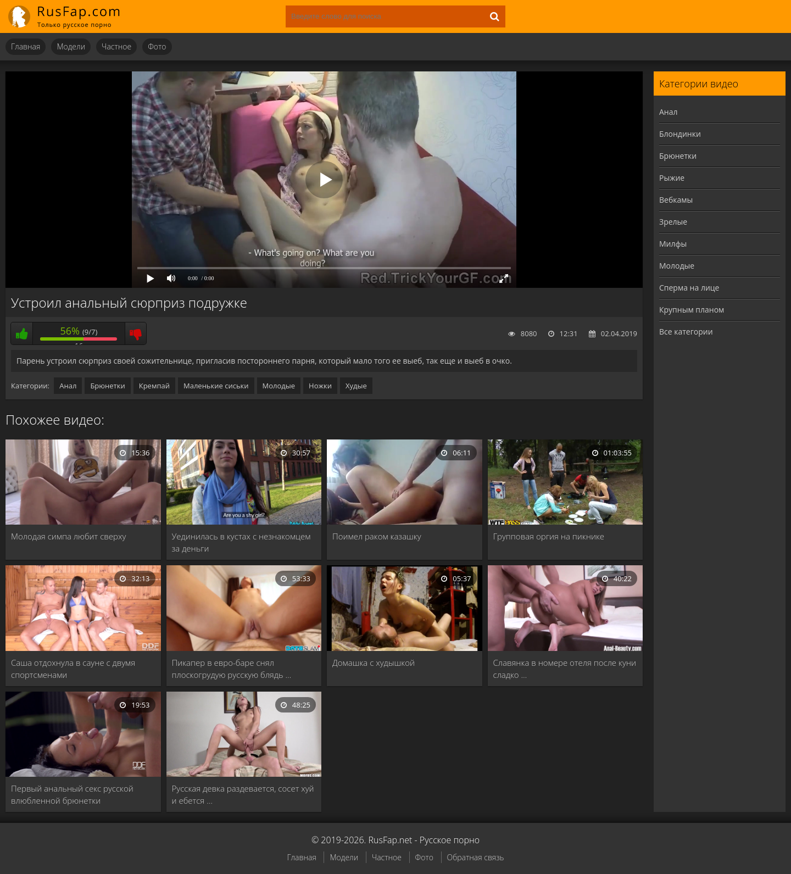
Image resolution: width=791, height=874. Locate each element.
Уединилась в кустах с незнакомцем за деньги (241, 542)
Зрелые (673, 221)
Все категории (686, 331)
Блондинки (680, 134)
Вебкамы (676, 199)
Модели (71, 46)
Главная (25, 46)
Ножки (320, 386)
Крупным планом (691, 309)
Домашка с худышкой (373, 662)
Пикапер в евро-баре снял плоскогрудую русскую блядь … (232, 668)
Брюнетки (107, 386)
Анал (67, 386)
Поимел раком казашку (376, 536)
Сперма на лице (689, 287)
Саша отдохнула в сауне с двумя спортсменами (73, 668)
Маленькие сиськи (216, 386)
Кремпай (154, 386)
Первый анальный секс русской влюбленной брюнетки (72, 794)
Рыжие (671, 177)
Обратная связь (475, 857)
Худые (356, 386)
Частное (116, 46)
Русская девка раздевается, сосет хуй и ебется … (243, 794)
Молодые (279, 386)
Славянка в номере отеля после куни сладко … (564, 668)
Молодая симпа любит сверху (68, 536)
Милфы (673, 243)
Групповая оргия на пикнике (549, 536)
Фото (157, 46)
